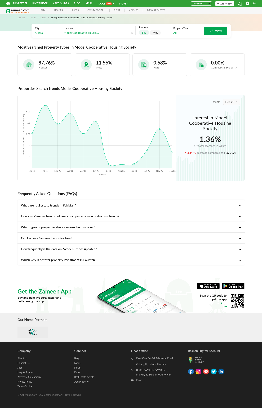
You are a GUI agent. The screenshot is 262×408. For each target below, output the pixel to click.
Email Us (140, 380)
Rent (155, 32)
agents (133, 10)
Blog (77, 3)
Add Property (224, 3)
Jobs (19, 367)
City (37, 28)
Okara (43, 17)
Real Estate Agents (84, 377)
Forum (77, 367)
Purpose (143, 27)
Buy (144, 32)
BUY (44, 10)
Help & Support (25, 372)
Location (68, 28)
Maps (89, 3)
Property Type (180, 28)
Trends (33, 17)
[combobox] (46, 33)
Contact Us (23, 363)
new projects (156, 10)
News (77, 363)
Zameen (21, 17)
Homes (58, 10)
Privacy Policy (24, 381)
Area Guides (61, 3)
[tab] (131, 205)
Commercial (95, 10)
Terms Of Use (24, 386)
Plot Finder (40, 3)
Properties (20, 3)
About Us (22, 358)
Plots (75, 10)
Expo (77, 372)
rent (117, 10)
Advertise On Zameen (29, 377)
